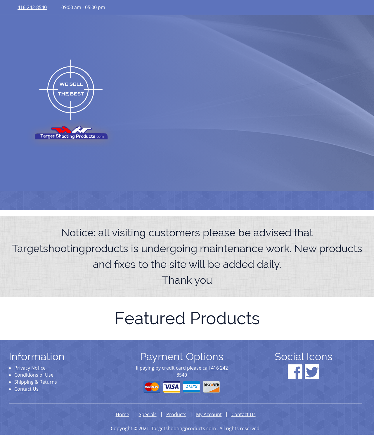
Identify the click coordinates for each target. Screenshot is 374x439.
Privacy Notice (30, 368)
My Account (209, 414)
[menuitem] (18, 200)
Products (176, 414)
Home (122, 414)
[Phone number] (31, 7)
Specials (148, 414)
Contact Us (26, 389)
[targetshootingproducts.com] (71, 102)
